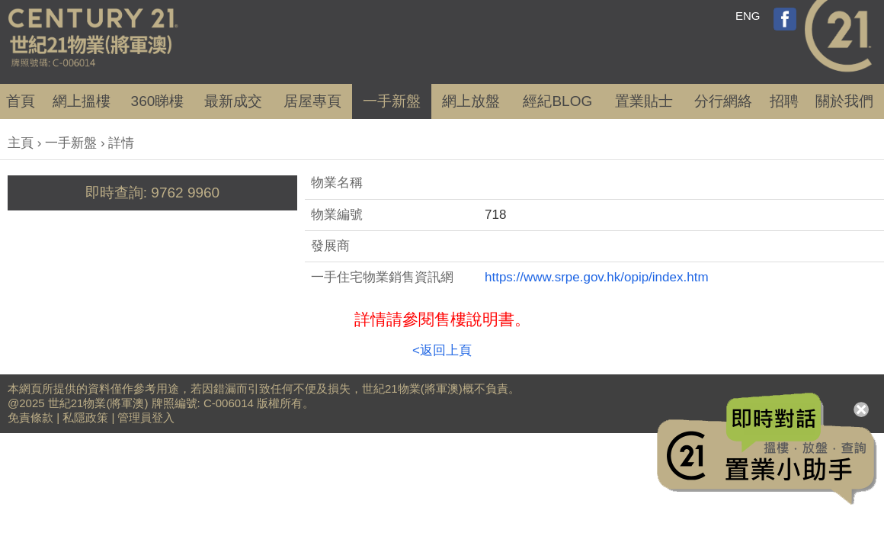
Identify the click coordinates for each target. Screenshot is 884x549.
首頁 (20, 101)
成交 (233, 101)
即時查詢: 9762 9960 (152, 193)
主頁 (21, 143)
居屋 (312, 101)
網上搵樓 (81, 101)
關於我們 (844, 101)
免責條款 (30, 417)
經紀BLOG (557, 101)
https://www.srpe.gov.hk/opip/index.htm (597, 277)
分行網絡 (723, 101)
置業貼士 (644, 101)
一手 (392, 101)
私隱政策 (85, 417)
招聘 (784, 101)
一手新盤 (71, 143)
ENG (748, 15)
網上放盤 (471, 101)
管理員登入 (146, 417)
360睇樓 (157, 101)
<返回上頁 (442, 350)
